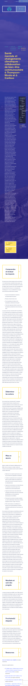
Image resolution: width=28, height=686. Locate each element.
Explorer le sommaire (9, 244)
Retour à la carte (23, 48)
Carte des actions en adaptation (13, 48)
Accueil (6, 1)
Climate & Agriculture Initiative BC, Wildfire (13, 679)
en (19, 8)
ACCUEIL (6, 46)
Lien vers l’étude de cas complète (9, 250)
